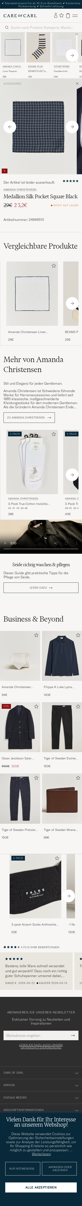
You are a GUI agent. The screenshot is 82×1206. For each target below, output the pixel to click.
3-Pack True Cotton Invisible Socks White (27, 504)
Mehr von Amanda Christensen (33, 364)
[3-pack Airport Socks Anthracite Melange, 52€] (35, 894)
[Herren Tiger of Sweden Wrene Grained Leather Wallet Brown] (62, 798)
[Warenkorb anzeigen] (68, 15)
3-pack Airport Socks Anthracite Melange (33, 924)
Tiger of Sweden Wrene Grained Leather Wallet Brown (60, 830)
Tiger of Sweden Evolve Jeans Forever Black (59, 758)
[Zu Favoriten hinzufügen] (53, 266)
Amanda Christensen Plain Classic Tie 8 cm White (17, 687)
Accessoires (12, 83)
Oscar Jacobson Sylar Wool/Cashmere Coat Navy (17, 758)
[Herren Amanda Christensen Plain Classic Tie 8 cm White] (20, 656)
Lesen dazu (38, 587)
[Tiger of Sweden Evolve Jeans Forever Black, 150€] (62, 735)
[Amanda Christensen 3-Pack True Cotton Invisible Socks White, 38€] (32, 473)
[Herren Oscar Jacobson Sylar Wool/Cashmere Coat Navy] (20, 727)
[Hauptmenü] (75, 15)
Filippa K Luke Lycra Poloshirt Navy (58, 687)
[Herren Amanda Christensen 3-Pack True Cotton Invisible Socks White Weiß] (32, 462)
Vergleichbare (40, 246)
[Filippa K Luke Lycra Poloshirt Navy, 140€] (62, 664)
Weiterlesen (41, 1154)
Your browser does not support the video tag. (41, 537)
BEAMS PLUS (35, 66)
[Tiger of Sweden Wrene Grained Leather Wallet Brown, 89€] (62, 807)
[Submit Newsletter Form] (73, 1035)
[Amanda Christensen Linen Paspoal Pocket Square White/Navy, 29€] (13, 55)
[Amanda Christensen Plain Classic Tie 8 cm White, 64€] (20, 664)
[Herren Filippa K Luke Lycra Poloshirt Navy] (62, 656)
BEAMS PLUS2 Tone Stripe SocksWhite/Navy (38, 71)
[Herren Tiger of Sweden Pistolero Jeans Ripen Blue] (20, 798)
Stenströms (62, 66)
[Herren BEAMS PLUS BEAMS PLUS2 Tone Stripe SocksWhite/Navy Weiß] (38, 47)
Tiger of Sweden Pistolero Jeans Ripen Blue (19, 830)
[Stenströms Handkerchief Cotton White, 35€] (64, 55)
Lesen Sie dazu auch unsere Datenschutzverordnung (41, 1046)
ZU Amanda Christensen (29, 417)
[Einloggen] (55, 15)
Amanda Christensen (12, 67)
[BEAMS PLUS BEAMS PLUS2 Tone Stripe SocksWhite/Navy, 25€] (38, 55)
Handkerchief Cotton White (60, 71)
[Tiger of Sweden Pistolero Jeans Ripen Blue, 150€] (20, 807)
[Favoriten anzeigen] (61, 15)
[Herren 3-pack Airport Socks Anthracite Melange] (35, 886)
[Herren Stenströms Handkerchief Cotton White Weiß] (64, 47)
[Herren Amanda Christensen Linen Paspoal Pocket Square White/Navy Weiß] (13, 47)
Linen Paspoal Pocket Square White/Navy (10, 71)
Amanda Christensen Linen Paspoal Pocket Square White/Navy (27, 332)
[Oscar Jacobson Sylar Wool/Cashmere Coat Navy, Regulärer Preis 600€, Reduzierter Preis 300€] (20, 735)
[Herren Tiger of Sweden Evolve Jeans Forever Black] (62, 727)
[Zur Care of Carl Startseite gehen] (20, 15)
